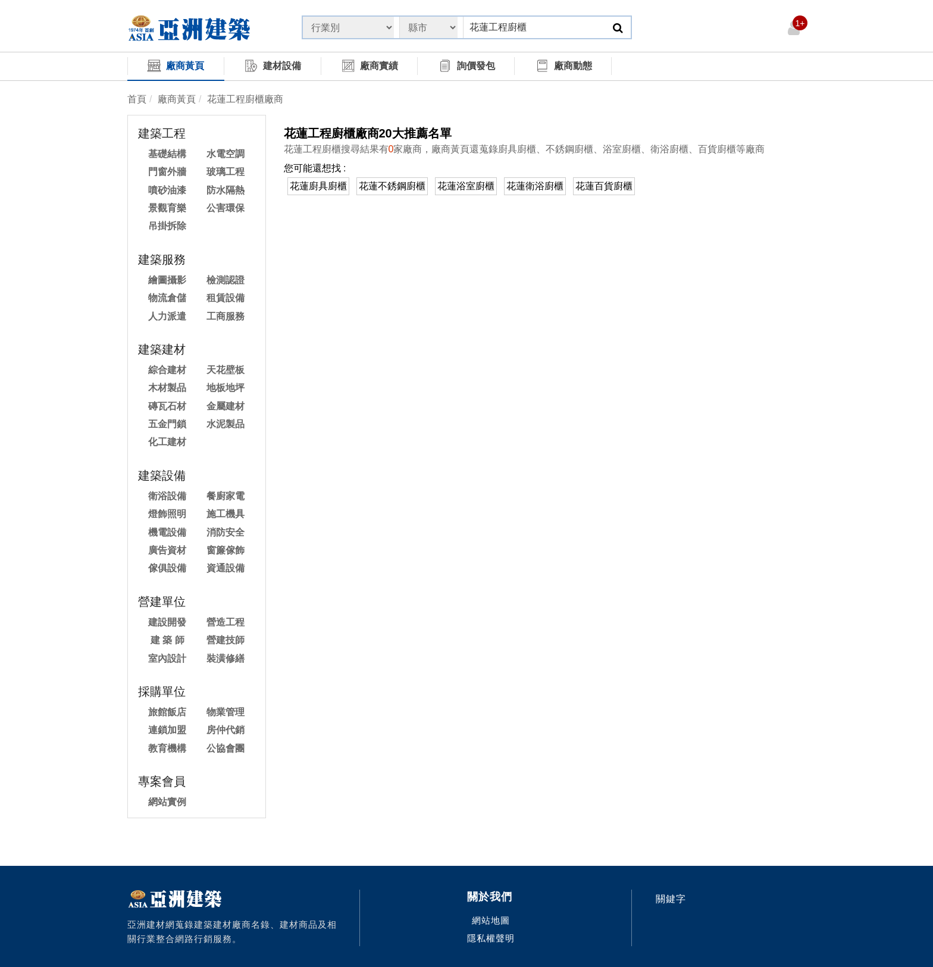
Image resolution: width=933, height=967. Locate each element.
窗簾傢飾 (225, 550)
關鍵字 (671, 899)
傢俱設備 (167, 568)
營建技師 (225, 640)
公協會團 (225, 748)
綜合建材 (167, 370)
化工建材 (167, 442)
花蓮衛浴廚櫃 (534, 186)
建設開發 (167, 622)
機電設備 (167, 532)
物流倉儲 (167, 298)
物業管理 (225, 712)
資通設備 (225, 568)
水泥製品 (225, 424)
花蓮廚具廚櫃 (318, 186)
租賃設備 (225, 298)
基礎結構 (167, 154)
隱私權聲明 (491, 938)
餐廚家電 (225, 496)
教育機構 (167, 748)
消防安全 (225, 532)
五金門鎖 (167, 424)
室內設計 (167, 658)
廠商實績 (369, 66)
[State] (348, 27)
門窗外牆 (167, 172)
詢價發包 (466, 66)
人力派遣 (167, 316)
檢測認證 (225, 280)
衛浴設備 (167, 496)
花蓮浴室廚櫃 (465, 186)
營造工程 (225, 622)
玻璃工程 (225, 172)
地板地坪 (225, 388)
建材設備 (272, 66)
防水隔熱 (225, 190)
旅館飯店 (167, 712)
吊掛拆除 (167, 226)
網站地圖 (491, 920)
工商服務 (225, 316)
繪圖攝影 (167, 280)
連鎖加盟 (167, 730)
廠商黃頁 (175, 66)
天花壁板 (225, 370)
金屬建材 (225, 406)
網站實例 (167, 802)
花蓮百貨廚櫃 (604, 186)
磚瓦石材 (167, 406)
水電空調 (225, 154)
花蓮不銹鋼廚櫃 (392, 186)
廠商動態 (563, 66)
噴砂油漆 (167, 190)
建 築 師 (167, 640)
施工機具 (225, 514)
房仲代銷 (225, 730)
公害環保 (225, 208)
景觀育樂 (167, 208)
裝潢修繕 (225, 658)
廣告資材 (167, 550)
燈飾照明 (167, 514)
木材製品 (167, 388)
